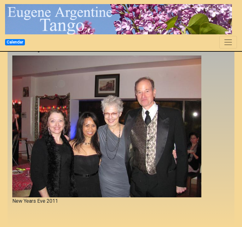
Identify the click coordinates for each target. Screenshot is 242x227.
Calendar (15, 41)
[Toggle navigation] (228, 42)
